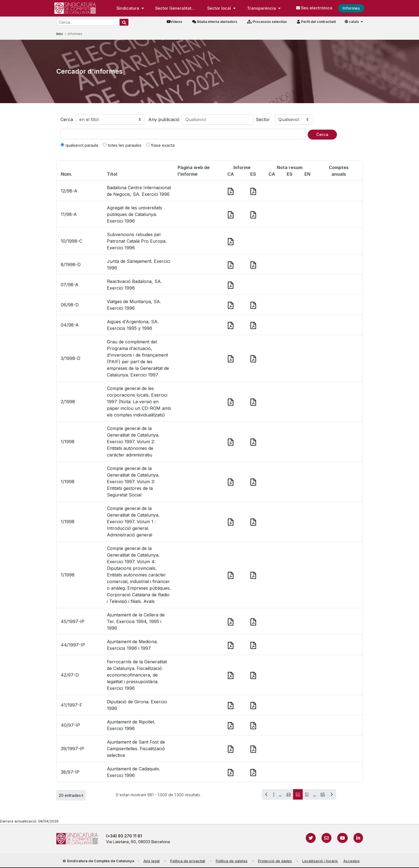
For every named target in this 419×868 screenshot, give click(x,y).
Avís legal (151, 861)
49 (289, 795)
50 (299, 795)
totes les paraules (122, 145)
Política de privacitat (187, 861)
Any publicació (164, 119)
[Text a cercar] (183, 134)
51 (308, 795)
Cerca (66, 119)
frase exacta (160, 145)
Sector (263, 119)
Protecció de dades (275, 861)
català (352, 22)
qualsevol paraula (79, 145)
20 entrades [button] (72, 795)
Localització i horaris (320, 861)
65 (324, 795)
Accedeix (351, 861)
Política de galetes (231, 861)
